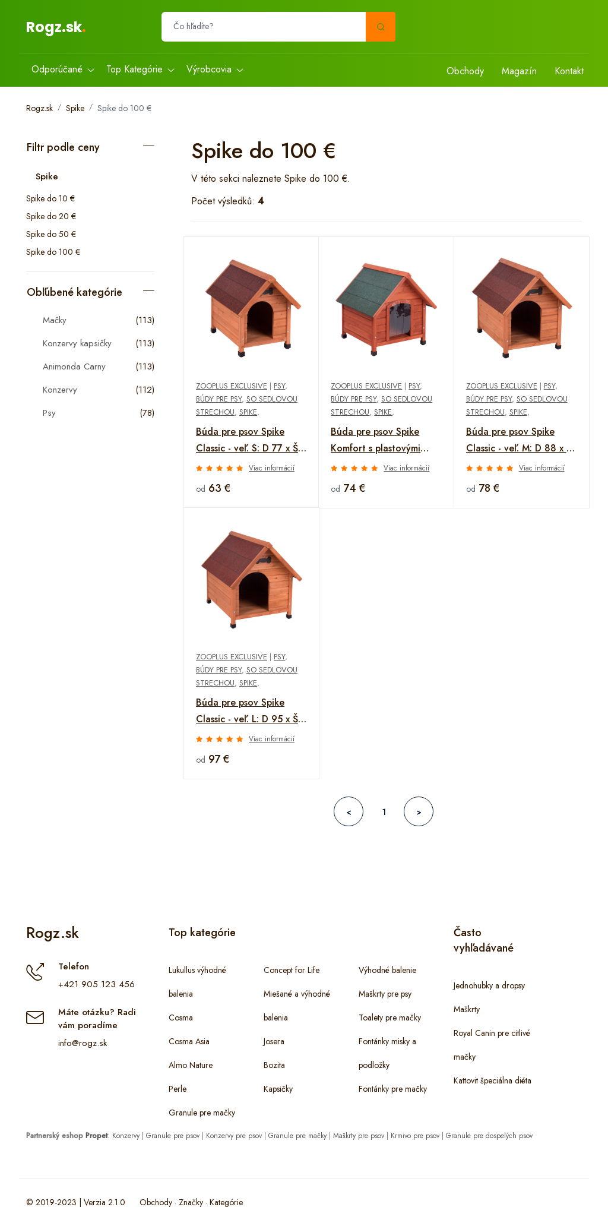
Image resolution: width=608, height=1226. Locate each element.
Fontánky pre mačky (393, 1089)
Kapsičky (278, 1089)
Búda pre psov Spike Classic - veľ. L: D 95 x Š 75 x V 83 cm (247, 712)
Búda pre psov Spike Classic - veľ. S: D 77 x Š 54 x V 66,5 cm (247, 441)
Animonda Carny (74, 366)
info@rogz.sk (82, 1043)
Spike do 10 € (50, 198)
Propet (96, 1135)
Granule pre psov (173, 1135)
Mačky (54, 320)
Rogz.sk (54, 27)
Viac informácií (271, 468)
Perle (177, 1089)
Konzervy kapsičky (77, 343)
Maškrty (467, 1009)
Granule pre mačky (202, 1112)
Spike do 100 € (124, 108)
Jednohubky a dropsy (489, 985)
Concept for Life (291, 970)
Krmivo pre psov (415, 1135)
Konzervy (60, 389)
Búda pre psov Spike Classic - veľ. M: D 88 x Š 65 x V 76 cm (519, 441)
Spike (75, 108)
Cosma (181, 1017)
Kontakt (569, 71)
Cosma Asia (189, 1041)
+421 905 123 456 (96, 984)
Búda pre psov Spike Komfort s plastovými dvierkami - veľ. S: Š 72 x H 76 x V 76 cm (383, 441)
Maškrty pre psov (358, 1135)
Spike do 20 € (51, 216)
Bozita (274, 1065)
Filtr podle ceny (63, 147)
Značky (191, 1202)
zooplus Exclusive (231, 385)
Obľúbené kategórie (74, 292)
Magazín (519, 71)
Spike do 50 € (51, 234)
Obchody (465, 71)
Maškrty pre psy (385, 994)
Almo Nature (191, 1065)
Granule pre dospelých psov (489, 1135)
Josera (274, 1041)
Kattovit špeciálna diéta (492, 1080)
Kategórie (226, 1202)
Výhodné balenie (387, 970)
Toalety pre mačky (390, 1017)
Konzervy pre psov (234, 1135)
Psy (49, 412)
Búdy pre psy (219, 399)
